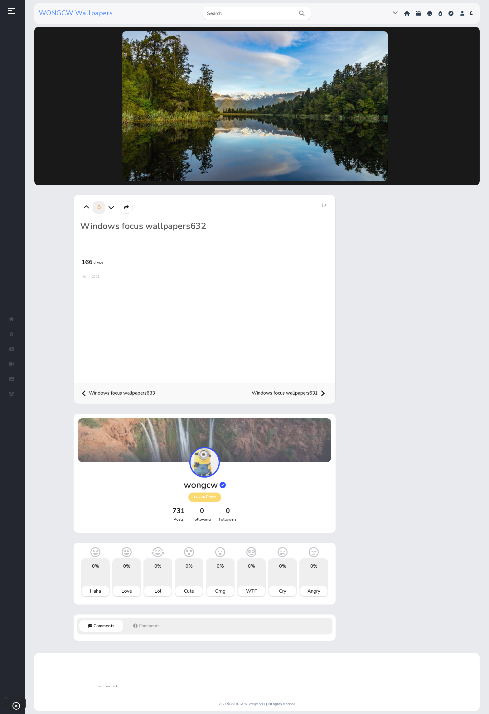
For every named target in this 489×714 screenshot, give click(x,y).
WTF (251, 591)
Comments (101, 626)
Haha (95, 591)
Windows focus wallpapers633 (118, 393)
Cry (282, 591)
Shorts (418, 13)
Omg (220, 591)
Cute (189, 591)
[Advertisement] (204, 328)
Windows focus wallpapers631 (288, 393)
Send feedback (107, 686)
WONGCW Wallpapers (76, 13)
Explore (450, 13)
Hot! (440, 13)
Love (126, 591)
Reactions (429, 13)
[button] (462, 13)
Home (407, 13)
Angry (313, 591)
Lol (157, 591)
